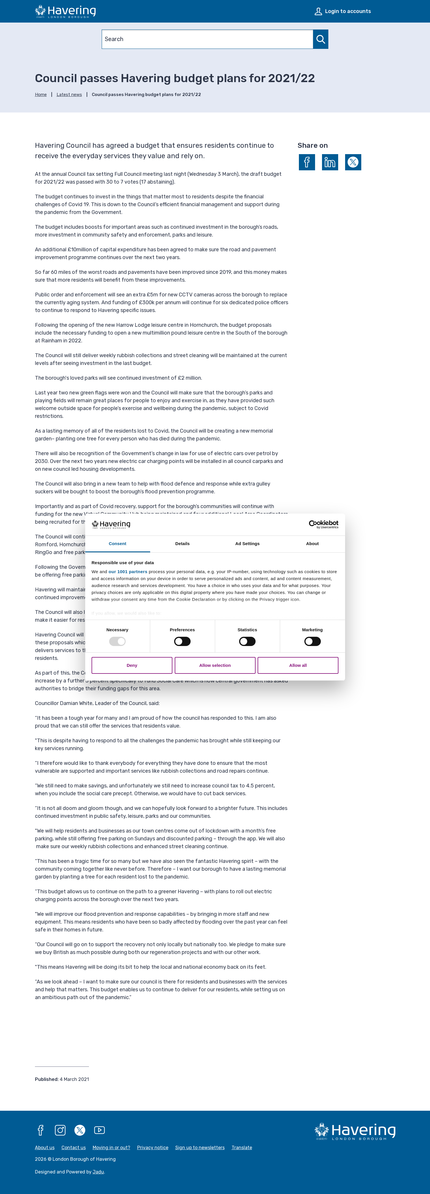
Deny (132, 665)
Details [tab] (182, 543)
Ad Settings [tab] (247, 543)
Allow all (298, 665)
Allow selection (215, 665)
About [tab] (312, 543)
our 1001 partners (128, 571)
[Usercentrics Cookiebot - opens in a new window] (313, 524)
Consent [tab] (117, 543)
